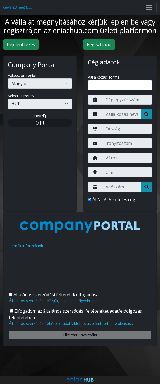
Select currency (21, 95)
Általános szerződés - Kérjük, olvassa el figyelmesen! (54, 300)
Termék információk (25, 245)
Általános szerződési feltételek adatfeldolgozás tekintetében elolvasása (71, 323)
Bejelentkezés (21, 44)
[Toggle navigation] (149, 7)
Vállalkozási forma (104, 77)
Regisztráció (99, 44)
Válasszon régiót (22, 75)
